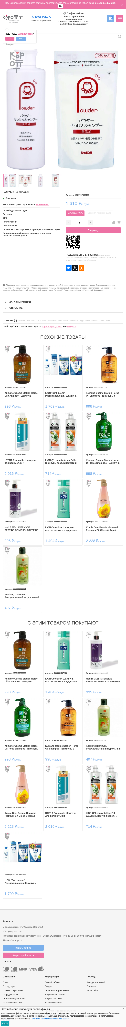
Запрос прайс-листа (23, 955)
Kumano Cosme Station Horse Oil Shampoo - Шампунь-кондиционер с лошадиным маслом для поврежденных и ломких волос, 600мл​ (21, 394)
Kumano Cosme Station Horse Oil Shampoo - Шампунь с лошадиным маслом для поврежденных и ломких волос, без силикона (102, 394)
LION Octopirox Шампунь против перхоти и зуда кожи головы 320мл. (61, 529)
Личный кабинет (52, 982)
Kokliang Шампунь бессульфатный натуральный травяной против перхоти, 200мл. (22, 596)
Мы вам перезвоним (42, 21)
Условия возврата (53, 1002)
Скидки (48, 986)
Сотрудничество (10, 994)
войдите (71, 326)
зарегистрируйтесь (52, 326)
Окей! (5, 1023)
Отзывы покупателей (13, 990)
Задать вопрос (23, 947)
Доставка (91, 986)
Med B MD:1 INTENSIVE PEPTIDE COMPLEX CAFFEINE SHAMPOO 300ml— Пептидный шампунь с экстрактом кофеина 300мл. (22, 529)
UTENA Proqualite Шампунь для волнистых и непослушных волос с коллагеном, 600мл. (20, 461)
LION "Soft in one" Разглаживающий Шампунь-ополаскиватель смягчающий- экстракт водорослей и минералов (62, 394)
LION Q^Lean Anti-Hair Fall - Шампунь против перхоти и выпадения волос (61, 461)
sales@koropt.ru (13, 940)
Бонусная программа (55, 994)
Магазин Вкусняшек (12, 1002)
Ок (60, 6)
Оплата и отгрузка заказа (57, 990)
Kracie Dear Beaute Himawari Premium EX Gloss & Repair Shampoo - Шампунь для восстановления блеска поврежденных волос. (102, 529)
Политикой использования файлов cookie (50, 1019)
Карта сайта (92, 990)
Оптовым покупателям (14, 998)
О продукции (9, 986)
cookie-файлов (107, 3)
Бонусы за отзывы (53, 998)
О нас (5, 982)
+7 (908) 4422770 (41, 16)
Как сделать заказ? (96, 982)
